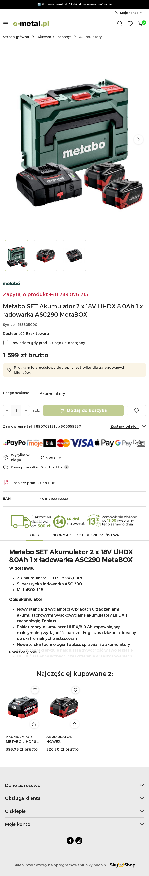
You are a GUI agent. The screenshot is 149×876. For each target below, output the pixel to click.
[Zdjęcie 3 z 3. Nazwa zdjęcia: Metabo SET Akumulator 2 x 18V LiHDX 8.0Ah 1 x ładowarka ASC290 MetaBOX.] (74, 255)
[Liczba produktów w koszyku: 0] (140, 23)
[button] (138, 139)
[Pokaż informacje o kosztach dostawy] (66, 467)
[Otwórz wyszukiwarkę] (120, 23)
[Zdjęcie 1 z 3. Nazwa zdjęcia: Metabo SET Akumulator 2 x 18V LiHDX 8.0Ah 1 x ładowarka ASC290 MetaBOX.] (16, 255)
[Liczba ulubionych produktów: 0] (130, 23)
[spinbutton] (16, 410)
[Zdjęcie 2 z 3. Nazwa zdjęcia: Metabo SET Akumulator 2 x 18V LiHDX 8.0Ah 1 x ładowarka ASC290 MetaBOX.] (45, 255)
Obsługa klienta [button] (74, 798)
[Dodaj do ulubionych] (136, 410)
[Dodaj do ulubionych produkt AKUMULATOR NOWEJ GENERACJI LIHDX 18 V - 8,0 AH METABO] (75, 690)
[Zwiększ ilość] (26, 410)
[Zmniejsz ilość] (7, 410)
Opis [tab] (34, 535)
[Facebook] (70, 840)
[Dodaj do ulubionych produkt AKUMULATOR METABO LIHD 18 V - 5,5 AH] (35, 690)
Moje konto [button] (74, 823)
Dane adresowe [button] (74, 785)
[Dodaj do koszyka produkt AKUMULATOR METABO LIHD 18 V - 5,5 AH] (34, 724)
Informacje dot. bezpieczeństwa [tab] (85, 535)
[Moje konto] (128, 13)
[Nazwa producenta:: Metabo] (11, 282)
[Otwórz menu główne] (6, 23)
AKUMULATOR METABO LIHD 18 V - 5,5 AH (23, 739)
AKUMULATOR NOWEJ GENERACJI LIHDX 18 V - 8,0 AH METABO (62, 739)
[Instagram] (78, 840)
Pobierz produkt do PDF (29, 483)
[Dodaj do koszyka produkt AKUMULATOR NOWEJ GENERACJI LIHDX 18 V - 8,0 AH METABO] (74, 724)
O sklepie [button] (74, 811)
